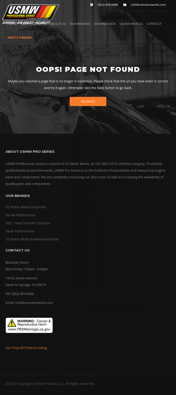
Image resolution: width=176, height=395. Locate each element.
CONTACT (153, 24)
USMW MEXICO (131, 24)
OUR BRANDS (80, 24)
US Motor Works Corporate (26, 207)
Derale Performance (21, 215)
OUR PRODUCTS (33, 24)
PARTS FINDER (20, 37)
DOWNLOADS (105, 24)
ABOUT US (58, 24)
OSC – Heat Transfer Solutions (28, 223)
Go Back (88, 101)
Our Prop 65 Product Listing (26, 348)
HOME (12, 24)
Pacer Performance (20, 231)
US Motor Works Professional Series (32, 239)
